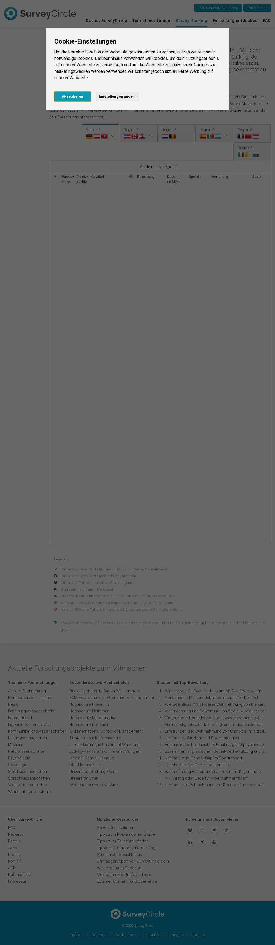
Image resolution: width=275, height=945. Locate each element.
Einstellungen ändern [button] (117, 96)
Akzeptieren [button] (72, 96)
